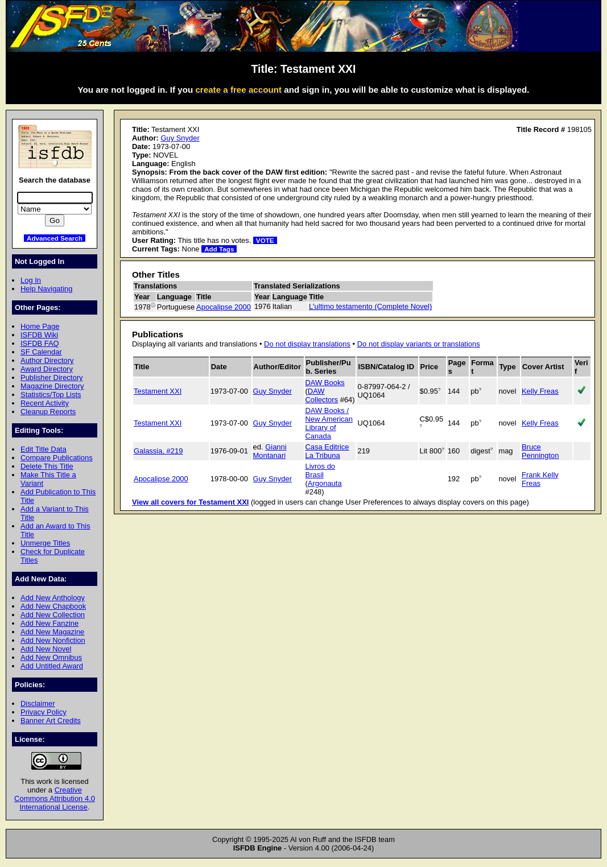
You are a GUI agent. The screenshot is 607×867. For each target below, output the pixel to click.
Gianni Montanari (270, 451)
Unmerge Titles (45, 543)
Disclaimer (37, 703)
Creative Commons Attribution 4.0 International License (54, 798)
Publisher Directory (51, 377)
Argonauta (325, 483)
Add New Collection (52, 614)
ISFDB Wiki (39, 335)
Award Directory (46, 369)
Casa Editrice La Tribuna (327, 451)
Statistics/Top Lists (50, 394)
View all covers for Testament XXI (190, 502)
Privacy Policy (43, 712)
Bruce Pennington (540, 451)
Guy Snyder (179, 138)
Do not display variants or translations (418, 344)
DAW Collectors (321, 395)
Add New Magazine (52, 631)
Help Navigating (46, 288)
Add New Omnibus (51, 657)
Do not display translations (307, 344)
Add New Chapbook (53, 606)
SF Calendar (41, 352)
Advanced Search (54, 238)
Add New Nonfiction (52, 640)
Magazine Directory (52, 386)
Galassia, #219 (158, 451)
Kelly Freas (540, 391)
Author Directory (47, 360)
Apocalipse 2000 (223, 307)
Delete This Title (46, 466)
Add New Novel (45, 649)
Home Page (39, 326)
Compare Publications (56, 457)
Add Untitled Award (51, 666)
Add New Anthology (52, 597)
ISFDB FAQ (39, 343)
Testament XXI (157, 391)
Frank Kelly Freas (540, 479)
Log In (30, 280)
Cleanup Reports (48, 411)
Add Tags (219, 249)
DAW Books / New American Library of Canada (329, 423)
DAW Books (325, 382)
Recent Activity (44, 403)
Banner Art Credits (50, 720)
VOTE (265, 240)
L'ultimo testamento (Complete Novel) (370, 306)
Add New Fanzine (49, 623)
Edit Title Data (43, 449)
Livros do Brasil (320, 470)
